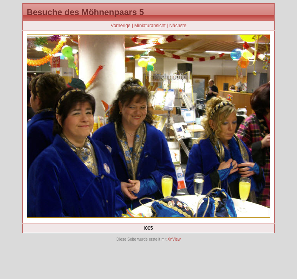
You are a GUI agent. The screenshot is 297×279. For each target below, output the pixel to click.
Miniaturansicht (150, 25)
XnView (174, 239)
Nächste (177, 25)
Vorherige (120, 25)
